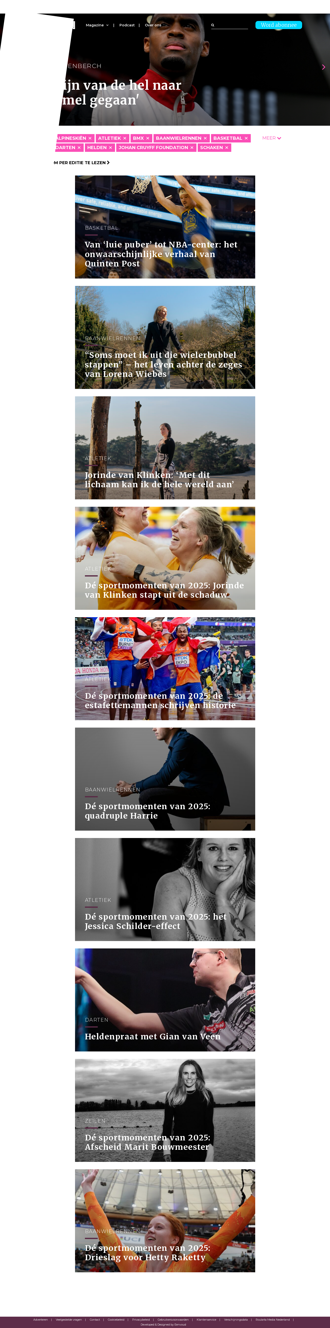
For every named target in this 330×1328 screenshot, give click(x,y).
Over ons (153, 25)
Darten (65, 147)
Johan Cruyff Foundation (153, 147)
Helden (97, 147)
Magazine (95, 25)
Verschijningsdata (236, 1319)
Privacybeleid (141, 1319)
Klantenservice (206, 1319)
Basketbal (228, 138)
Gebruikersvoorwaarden (173, 1319)
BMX (138, 138)
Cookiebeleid (116, 1319)
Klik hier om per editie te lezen (69, 162)
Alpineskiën (70, 138)
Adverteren (40, 1319)
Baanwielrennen (178, 138)
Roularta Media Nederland (273, 1319)
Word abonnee (279, 25)
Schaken (211, 147)
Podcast (127, 25)
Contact (95, 1319)
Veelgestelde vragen (69, 1319)
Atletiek (109, 138)
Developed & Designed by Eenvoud (163, 1324)
